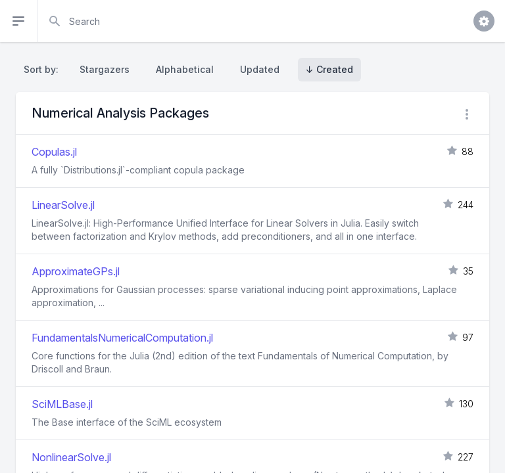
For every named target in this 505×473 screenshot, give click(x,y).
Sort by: (44, 69)
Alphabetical (185, 69)
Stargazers (105, 69)
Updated (259, 69)
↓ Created (329, 69)
